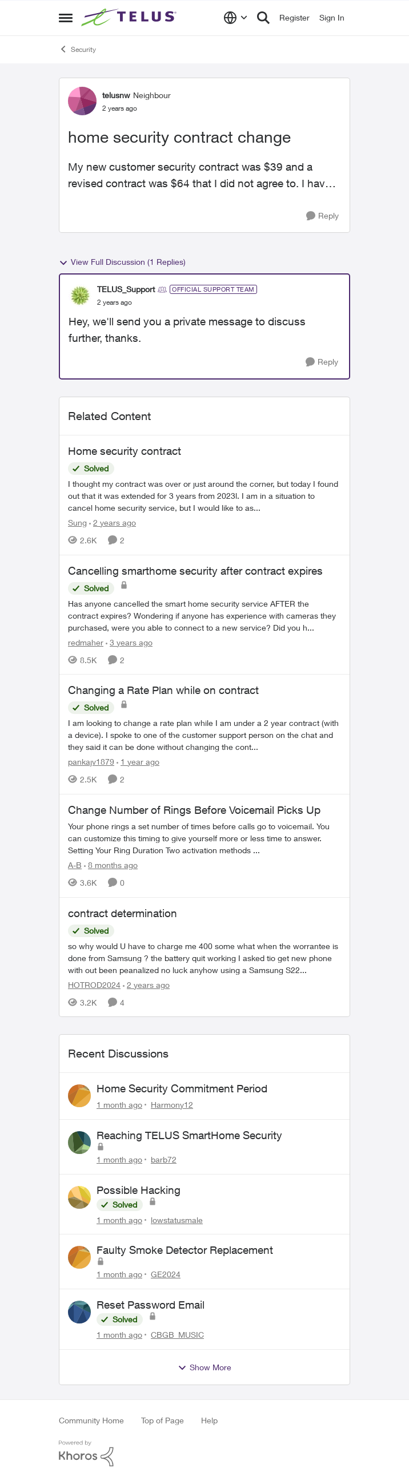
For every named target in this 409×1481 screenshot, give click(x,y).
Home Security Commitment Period (182, 1088)
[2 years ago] (112, 522)
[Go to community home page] (130, 18)
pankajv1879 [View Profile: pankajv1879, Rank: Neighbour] (91, 761)
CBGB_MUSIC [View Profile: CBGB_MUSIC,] (177, 1334)
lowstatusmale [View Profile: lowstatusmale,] (177, 1219)
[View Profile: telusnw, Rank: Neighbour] (82, 101)
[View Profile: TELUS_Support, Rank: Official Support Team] (80, 295)
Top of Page (162, 1420)
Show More (204, 1367)
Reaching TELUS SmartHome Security (189, 1135)
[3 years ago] (129, 642)
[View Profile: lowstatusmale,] (79, 1197)
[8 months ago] (111, 865)
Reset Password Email (150, 1304)
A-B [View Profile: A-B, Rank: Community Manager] (75, 865)
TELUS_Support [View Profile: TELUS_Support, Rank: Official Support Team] (126, 289)
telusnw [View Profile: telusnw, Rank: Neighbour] (116, 95)
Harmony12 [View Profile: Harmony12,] (172, 1104)
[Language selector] (235, 17)
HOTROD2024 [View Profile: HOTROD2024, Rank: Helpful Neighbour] (94, 984)
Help (209, 1420)
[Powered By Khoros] (204, 1453)
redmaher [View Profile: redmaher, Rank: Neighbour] (85, 642)
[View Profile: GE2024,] (79, 1257)
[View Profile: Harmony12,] (79, 1095)
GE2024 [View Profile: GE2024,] (166, 1274)
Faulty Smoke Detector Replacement (185, 1250)
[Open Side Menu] (65, 17)
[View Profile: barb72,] (79, 1142)
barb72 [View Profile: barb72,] (164, 1159)
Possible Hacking (139, 1190)
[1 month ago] (119, 1105)
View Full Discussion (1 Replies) (122, 262)
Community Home (91, 1420)
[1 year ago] (138, 762)
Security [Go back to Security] (77, 49)
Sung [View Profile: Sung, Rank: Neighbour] (77, 522)
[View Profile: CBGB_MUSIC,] (79, 1312)
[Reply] (322, 216)
